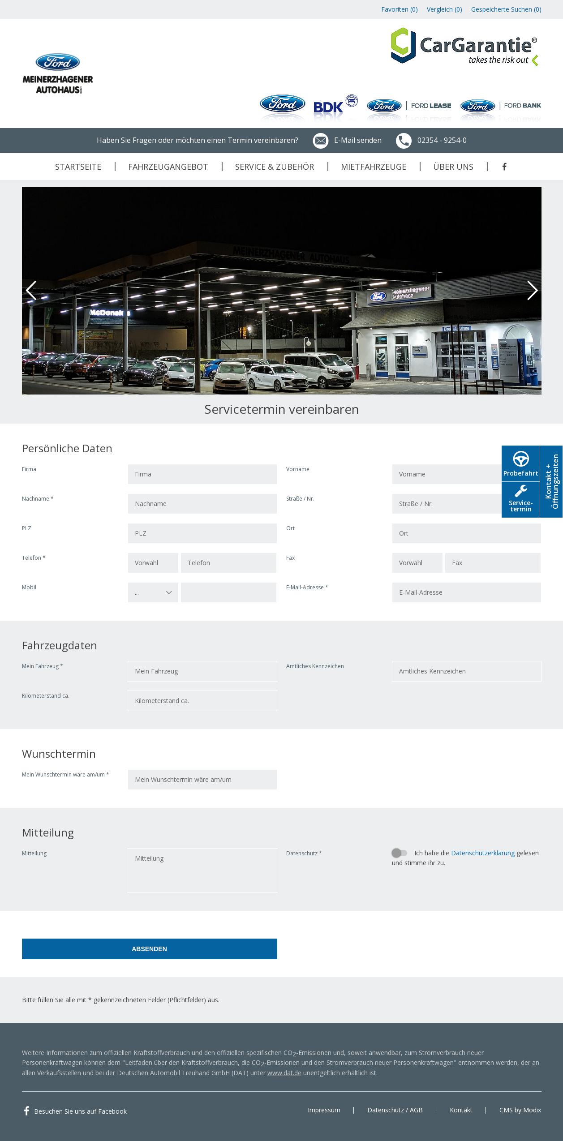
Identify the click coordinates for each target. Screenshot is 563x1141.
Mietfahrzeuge (373, 166)
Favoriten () (399, 9)
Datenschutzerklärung (483, 853)
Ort (290, 528)
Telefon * (34, 558)
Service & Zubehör (274, 166)
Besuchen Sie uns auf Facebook (80, 1111)
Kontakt (461, 1110)
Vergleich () (444, 9)
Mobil (29, 587)
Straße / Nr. (300, 498)
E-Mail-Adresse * (307, 587)
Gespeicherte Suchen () (506, 9)
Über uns (453, 166)
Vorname (297, 469)
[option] (282, 291)
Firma (29, 469)
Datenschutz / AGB (395, 1110)
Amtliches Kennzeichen (315, 666)
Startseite (78, 166)
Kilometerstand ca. (45, 695)
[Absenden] (149, 949)
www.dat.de (284, 1072)
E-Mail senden (347, 140)
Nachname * (38, 498)
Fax (290, 558)
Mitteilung (34, 853)
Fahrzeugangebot (168, 166)
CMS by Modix (520, 1110)
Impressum (324, 1110)
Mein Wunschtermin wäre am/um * (65, 774)
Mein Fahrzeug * (42, 666)
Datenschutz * (304, 853)
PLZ (26, 528)
